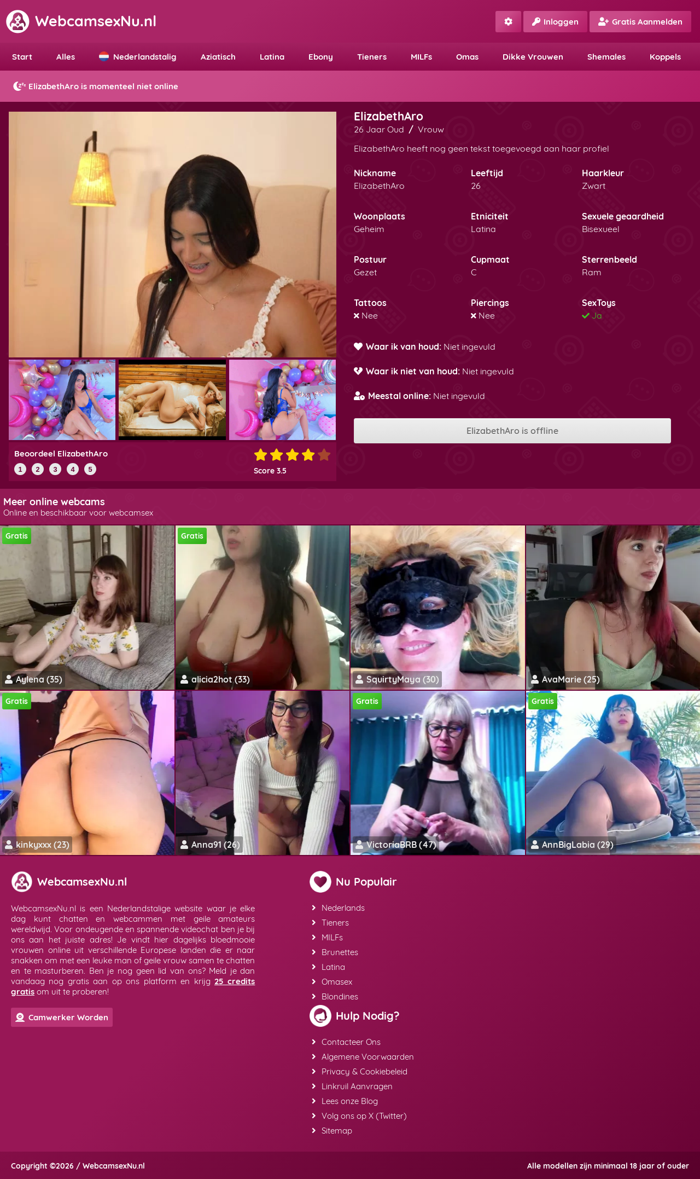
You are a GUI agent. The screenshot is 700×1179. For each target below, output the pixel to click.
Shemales (606, 56)
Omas (467, 56)
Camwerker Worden (61, 1017)
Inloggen (555, 21)
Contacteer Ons (346, 1042)
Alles (65, 56)
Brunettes (335, 952)
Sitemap (332, 1130)
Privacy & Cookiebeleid (359, 1071)
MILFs (421, 56)
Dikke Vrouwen (533, 56)
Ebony (320, 56)
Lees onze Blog (345, 1101)
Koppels (665, 56)
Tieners (372, 56)
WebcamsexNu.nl (80, 20)
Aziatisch (218, 56)
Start (22, 56)
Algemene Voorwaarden (363, 1056)
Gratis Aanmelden (640, 21)
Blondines (335, 996)
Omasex (332, 981)
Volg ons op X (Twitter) (359, 1116)
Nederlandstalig (138, 56)
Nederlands (338, 908)
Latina (272, 56)
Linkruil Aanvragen (352, 1086)
